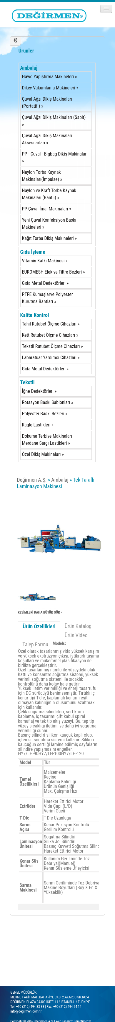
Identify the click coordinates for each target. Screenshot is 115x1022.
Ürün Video (76, 635)
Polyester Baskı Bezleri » (44, 413)
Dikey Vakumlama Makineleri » (50, 88)
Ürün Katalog (78, 626)
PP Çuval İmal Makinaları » (46, 209)
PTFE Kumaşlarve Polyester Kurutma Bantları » (47, 298)
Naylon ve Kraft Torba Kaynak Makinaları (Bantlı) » (49, 194)
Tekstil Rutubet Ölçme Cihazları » (52, 346)
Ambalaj (29, 68)
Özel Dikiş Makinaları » (43, 454)
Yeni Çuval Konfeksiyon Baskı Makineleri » (49, 223)
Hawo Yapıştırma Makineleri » (49, 76)
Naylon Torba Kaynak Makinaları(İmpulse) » (42, 175)
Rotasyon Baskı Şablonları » (47, 402)
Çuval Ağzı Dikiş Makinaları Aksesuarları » (47, 139)
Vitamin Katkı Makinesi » (45, 261)
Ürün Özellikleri (39, 626)
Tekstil (27, 382)
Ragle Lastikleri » (38, 425)
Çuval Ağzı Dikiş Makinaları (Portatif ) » (47, 102)
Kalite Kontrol (34, 315)
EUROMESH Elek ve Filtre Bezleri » (53, 272)
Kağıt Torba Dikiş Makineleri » (49, 238)
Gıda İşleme (32, 252)
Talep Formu (35, 644)
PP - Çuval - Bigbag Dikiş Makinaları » (55, 157)
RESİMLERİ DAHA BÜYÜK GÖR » (40, 612)
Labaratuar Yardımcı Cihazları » (51, 357)
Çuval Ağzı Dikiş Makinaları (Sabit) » (54, 121)
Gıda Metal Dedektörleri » (45, 283)
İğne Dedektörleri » (39, 391)
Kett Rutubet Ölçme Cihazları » (50, 335)
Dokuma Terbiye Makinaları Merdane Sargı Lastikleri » (47, 439)
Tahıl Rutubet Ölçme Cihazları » (51, 324)
